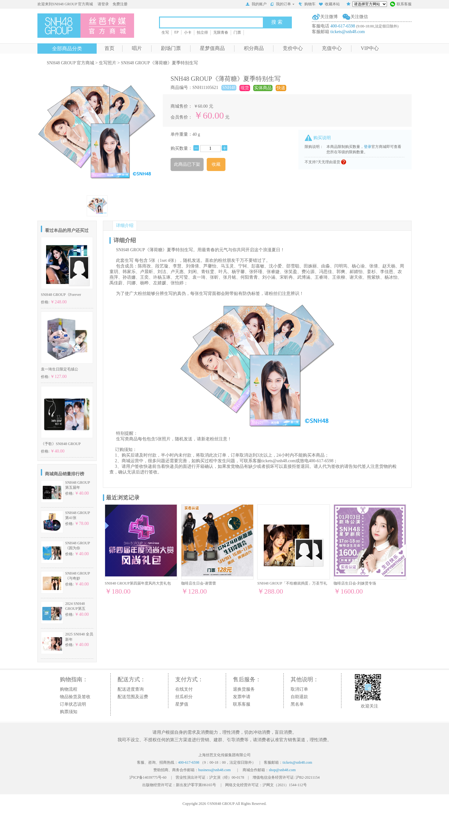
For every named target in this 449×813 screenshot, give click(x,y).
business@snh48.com (214, 770)
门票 (237, 32)
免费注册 (120, 4)
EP (176, 32)
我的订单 (282, 4)
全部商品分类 (67, 48)
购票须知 (68, 711)
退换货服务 (244, 689)
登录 (367, 146)
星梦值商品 (212, 48)
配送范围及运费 (133, 696)
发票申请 (241, 696)
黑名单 (297, 704)
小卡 (187, 32)
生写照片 (107, 63)
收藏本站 (329, 4)
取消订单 (299, 689)
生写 (165, 32)
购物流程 (68, 689)
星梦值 (181, 704)
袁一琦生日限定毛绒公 (59, 369)
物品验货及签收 (75, 696)
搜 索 (276, 22)
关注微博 (329, 16)
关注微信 (359, 16)
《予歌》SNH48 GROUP (61, 444)
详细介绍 (124, 225)
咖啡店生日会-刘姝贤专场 (355, 583)
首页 (109, 48)
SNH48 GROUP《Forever (61, 294)
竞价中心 (293, 48)
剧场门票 (171, 48)
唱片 (137, 48)
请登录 (103, 4)
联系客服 (401, 4)
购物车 (307, 4)
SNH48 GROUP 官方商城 (70, 63)
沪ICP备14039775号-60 (148, 777)
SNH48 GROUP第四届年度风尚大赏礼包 (138, 583)
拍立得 (202, 32)
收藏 (216, 164)
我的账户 (256, 4)
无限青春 (220, 32)
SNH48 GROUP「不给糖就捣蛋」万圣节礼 (292, 583)
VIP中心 (370, 48)
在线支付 (184, 689)
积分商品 (254, 48)
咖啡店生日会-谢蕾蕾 (198, 583)
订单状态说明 (73, 704)
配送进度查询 (131, 689)
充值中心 (332, 48)
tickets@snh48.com (348, 31)
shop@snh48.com (282, 770)
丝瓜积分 (184, 696)
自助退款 (299, 696)
